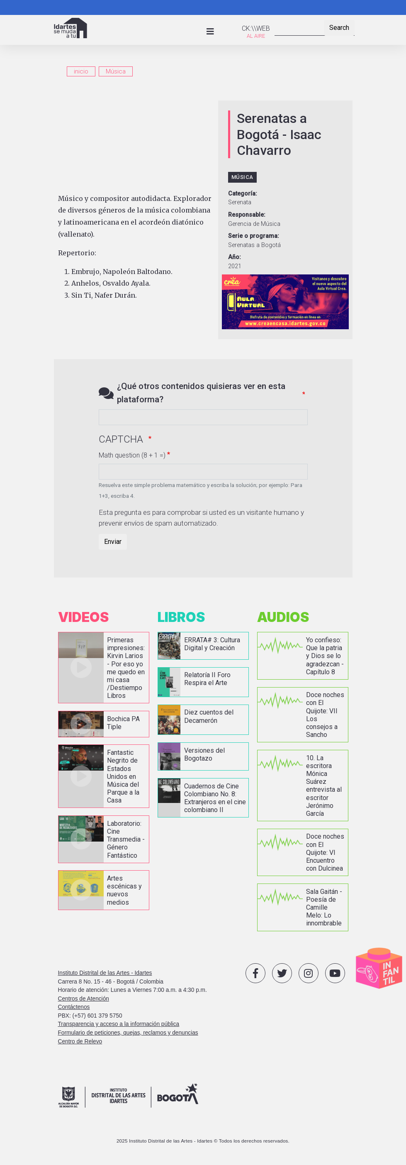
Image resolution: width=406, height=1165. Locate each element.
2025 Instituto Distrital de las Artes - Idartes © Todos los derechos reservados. (203, 1140)
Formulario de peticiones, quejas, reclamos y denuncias (128, 1033)
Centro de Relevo (80, 1041)
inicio (81, 71)
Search (339, 28)
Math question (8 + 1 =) (132, 455)
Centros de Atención (83, 999)
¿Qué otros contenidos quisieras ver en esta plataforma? (201, 392)
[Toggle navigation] (210, 31)
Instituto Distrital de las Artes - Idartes (105, 973)
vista (103, 667)
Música (116, 71)
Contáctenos (74, 1007)
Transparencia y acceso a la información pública (119, 1024)
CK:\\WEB (256, 28)
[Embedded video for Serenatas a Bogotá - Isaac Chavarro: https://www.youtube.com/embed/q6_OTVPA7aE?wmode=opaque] (135, 142)
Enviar (113, 542)
